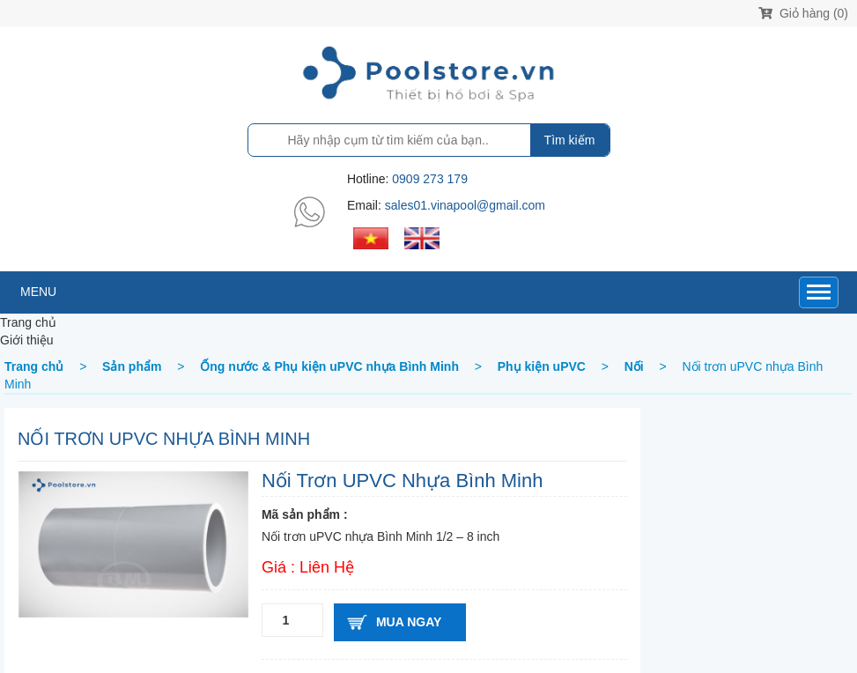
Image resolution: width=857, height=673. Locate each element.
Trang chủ (28, 322)
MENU (38, 292)
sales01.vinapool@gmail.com (465, 205)
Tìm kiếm (569, 140)
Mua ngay (408, 622)
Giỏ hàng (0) (803, 13)
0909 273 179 (430, 179)
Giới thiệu (27, 340)
